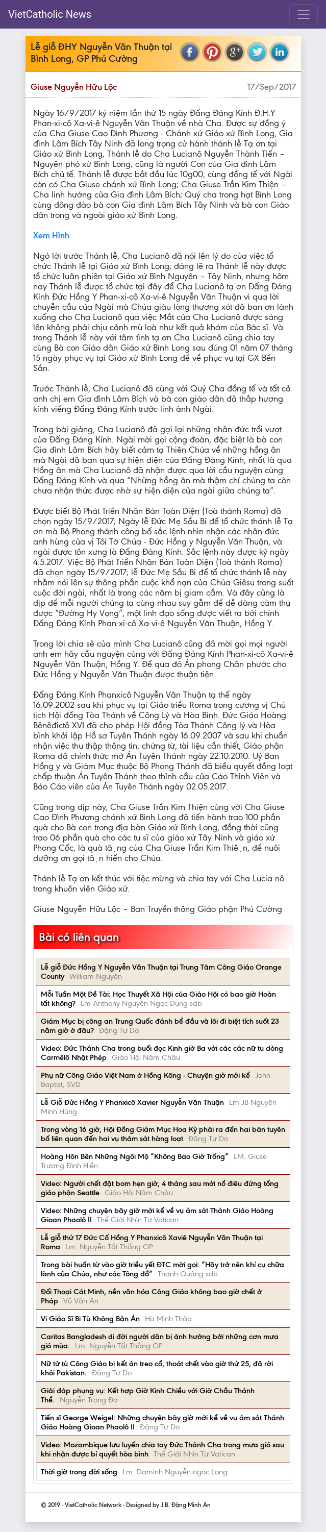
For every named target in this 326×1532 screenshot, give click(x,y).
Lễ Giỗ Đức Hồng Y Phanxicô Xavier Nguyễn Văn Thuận (132, 1102)
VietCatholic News (49, 14)
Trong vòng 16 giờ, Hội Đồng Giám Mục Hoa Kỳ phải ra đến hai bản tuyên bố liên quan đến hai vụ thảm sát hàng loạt (163, 1134)
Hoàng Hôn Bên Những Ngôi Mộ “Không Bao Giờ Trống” (135, 1156)
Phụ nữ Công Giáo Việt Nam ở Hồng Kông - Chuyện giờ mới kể (145, 1075)
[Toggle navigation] (303, 14)
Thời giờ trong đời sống (79, 1471)
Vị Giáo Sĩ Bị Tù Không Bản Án (90, 1318)
